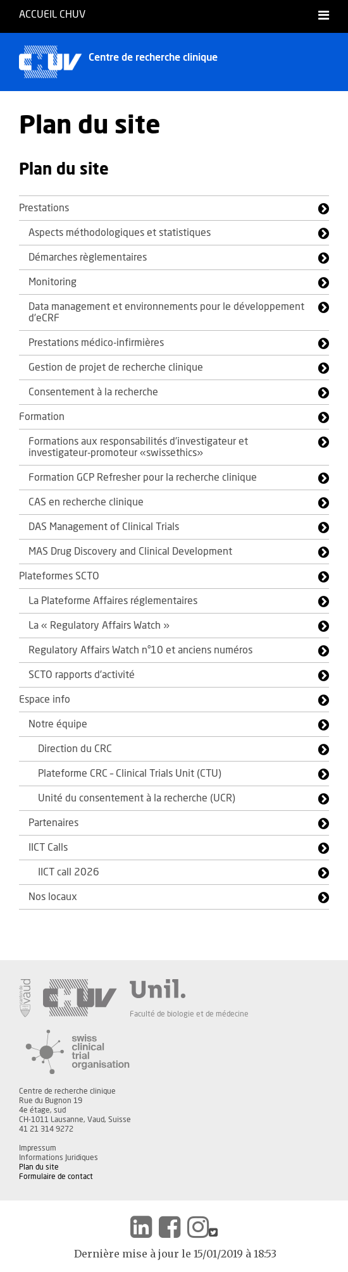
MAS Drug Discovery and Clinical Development (130, 551)
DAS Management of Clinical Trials (103, 527)
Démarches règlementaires (87, 257)
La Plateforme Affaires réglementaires (112, 601)
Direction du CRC (75, 749)
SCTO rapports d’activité (81, 675)
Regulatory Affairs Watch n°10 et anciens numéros (140, 650)
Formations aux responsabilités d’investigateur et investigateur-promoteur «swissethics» (138, 447)
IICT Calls (48, 848)
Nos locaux (52, 897)
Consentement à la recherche (93, 392)
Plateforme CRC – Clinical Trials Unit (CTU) (129, 774)
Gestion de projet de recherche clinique (115, 367)
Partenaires (53, 823)
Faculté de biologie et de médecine (189, 1014)
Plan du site (39, 1167)
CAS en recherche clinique (86, 502)
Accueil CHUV (52, 14)
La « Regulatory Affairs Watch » (99, 626)
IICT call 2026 (68, 872)
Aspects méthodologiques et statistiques (119, 233)
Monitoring (52, 282)
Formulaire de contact (56, 1176)
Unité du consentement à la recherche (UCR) (136, 798)
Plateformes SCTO (59, 576)
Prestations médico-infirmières (96, 343)
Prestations (44, 208)
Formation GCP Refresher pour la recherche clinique (142, 477)
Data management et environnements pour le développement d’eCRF (166, 312)
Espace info (44, 700)
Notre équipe (57, 724)
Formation (42, 417)
